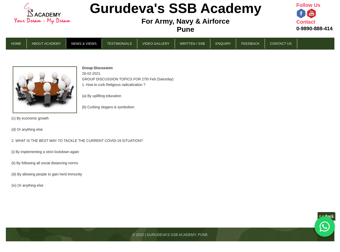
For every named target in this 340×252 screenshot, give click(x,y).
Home (16, 44)
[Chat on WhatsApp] (325, 226)
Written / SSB (192, 44)
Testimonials (119, 44)
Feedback (250, 44)
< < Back (326, 216)
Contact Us (281, 44)
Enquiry (223, 44)
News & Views (84, 44)
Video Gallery (155, 44)
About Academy (46, 44)
